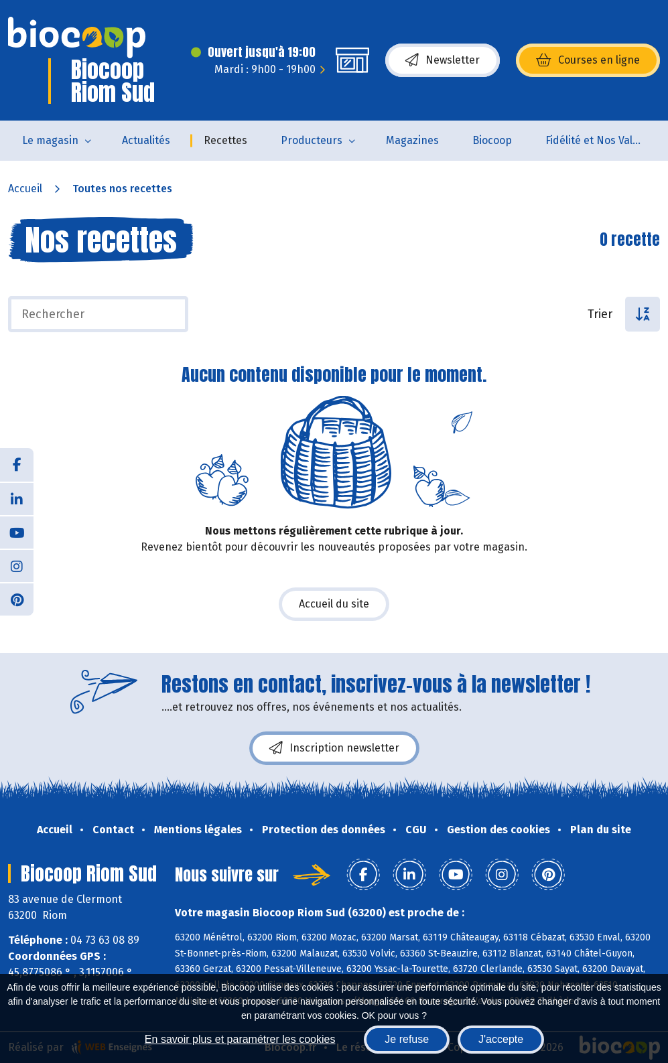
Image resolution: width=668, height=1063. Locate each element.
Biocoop (492, 140)
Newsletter (442, 60)
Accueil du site (334, 603)
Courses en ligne (588, 60)
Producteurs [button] (311, 140)
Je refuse (407, 1039)
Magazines (412, 140)
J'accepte (500, 1039)
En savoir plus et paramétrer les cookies (240, 1039)
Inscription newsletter (334, 748)
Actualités (146, 140)
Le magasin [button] (50, 140)
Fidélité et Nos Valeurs (600, 140)
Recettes (225, 140)
